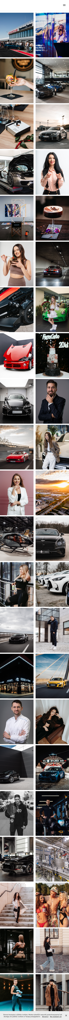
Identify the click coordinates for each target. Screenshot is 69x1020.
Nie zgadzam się (56, 1016)
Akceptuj (45, 1016)
